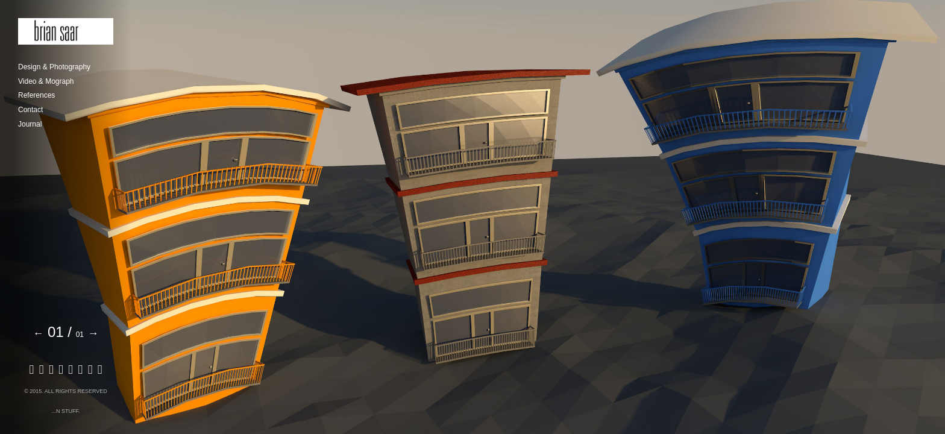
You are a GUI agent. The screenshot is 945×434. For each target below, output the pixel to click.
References (36, 95)
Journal (30, 124)
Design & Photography (54, 67)
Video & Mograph (46, 81)
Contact (30, 109)
